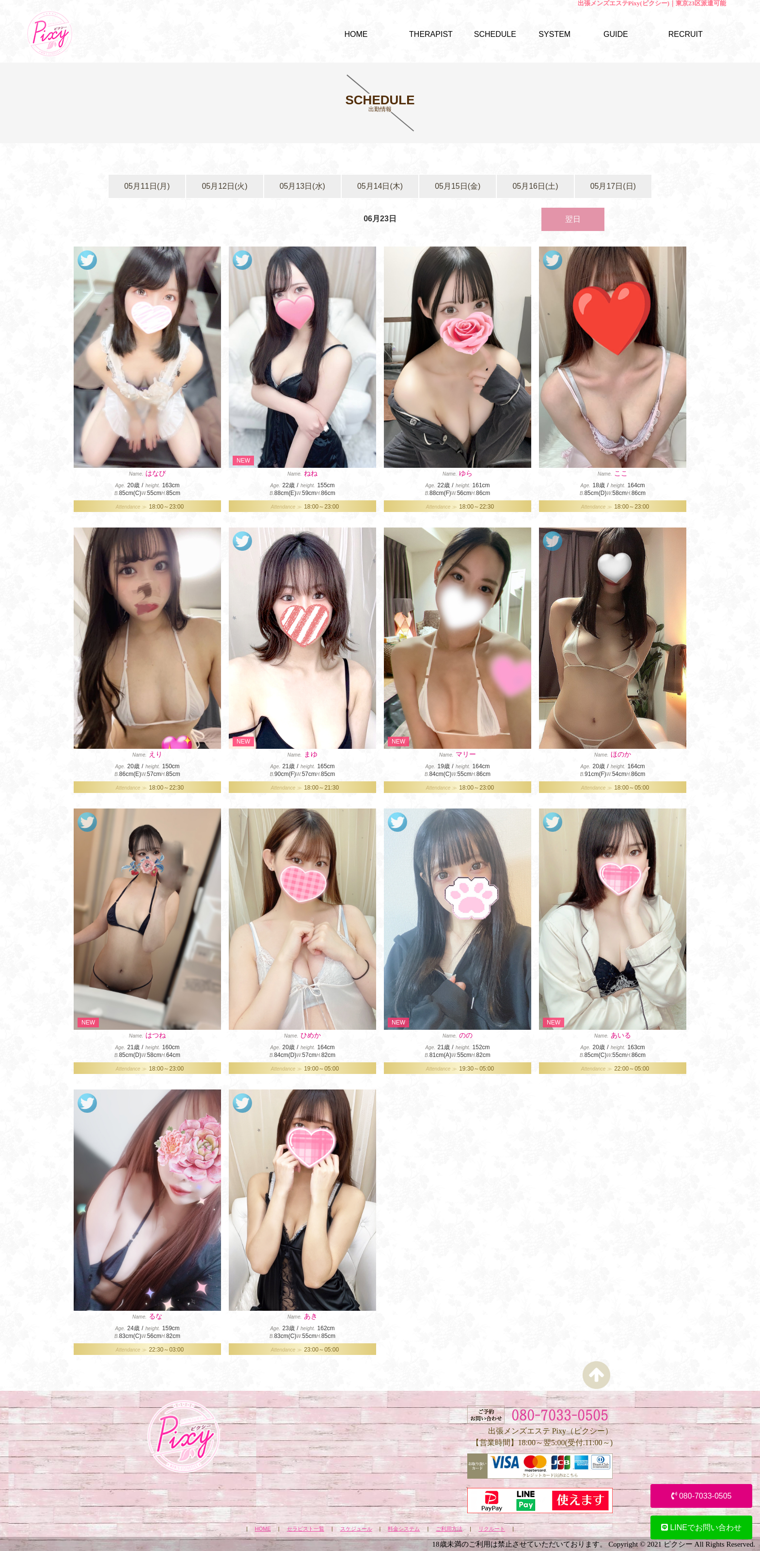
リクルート (491, 1529)
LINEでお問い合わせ (701, 1527)
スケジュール (356, 1529)
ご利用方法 (449, 1529)
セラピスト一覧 (305, 1529)
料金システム (404, 1529)
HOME (263, 1529)
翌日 (573, 219)
